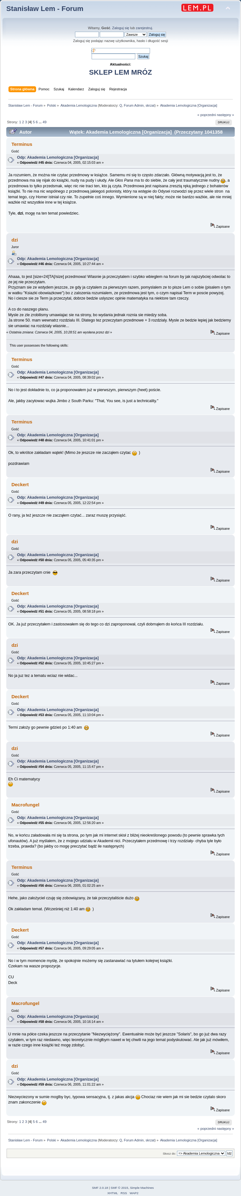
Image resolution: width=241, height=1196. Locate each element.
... (40, 122)
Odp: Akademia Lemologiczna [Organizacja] (58, 157)
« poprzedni (206, 115)
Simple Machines (142, 1187)
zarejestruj (144, 28)
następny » (225, 115)
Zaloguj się (120, 28)
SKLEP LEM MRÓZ (120, 72)
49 (44, 122)
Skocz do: (169, 1153)
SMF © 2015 (119, 1187)
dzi (14, 239)
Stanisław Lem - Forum (44, 9)
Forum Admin (134, 105)
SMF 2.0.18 (100, 1187)
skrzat (150, 105)
